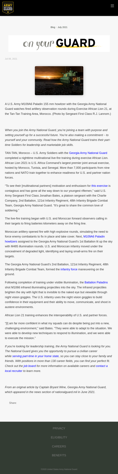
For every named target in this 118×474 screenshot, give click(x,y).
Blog (53, 27)
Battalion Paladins (96, 282)
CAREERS (59, 446)
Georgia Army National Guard (88, 153)
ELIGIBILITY (59, 437)
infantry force (69, 269)
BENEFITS (59, 455)
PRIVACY (59, 428)
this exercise (100, 185)
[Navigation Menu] (112, 5)
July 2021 (62, 27)
